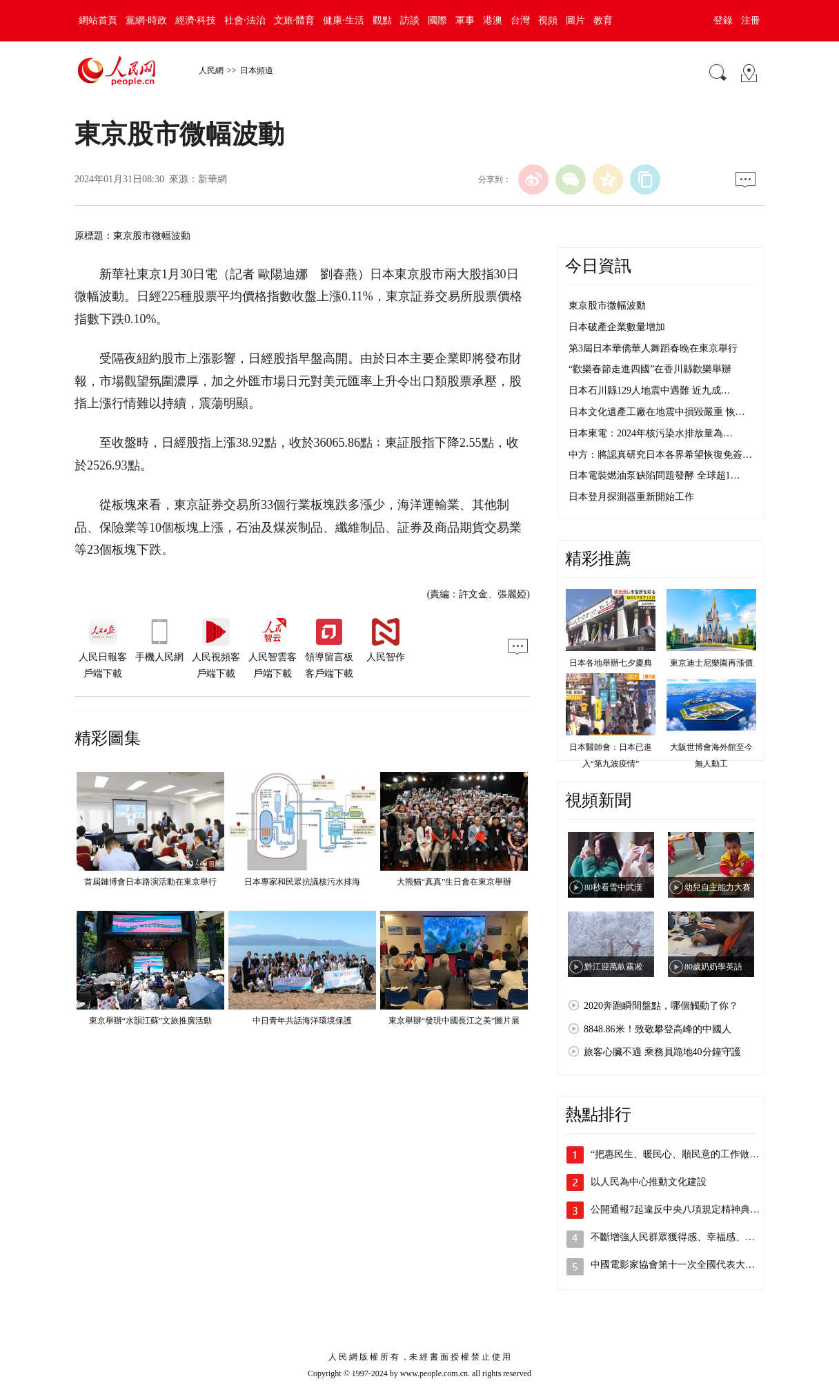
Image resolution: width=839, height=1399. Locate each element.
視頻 (547, 20)
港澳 (492, 20)
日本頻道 (256, 70)
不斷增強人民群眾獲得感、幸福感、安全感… (687, 1237)
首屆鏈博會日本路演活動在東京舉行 (150, 882)
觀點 (382, 20)
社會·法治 (245, 20)
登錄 (723, 20)
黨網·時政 (146, 20)
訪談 (410, 20)
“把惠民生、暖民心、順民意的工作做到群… (684, 1154)
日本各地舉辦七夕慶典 (610, 663)
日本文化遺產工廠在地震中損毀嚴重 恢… (657, 412)
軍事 (465, 20)
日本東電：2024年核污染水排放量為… (651, 433)
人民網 (211, 70)
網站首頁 (98, 20)
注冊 (750, 20)
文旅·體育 (294, 20)
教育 (603, 20)
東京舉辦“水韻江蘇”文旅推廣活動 (151, 1020)
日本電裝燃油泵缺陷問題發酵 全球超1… (654, 475)
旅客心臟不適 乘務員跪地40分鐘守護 (662, 1052)
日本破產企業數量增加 (617, 327)
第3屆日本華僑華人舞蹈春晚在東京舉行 (653, 348)
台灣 (520, 20)
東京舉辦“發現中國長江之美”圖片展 (454, 1020)
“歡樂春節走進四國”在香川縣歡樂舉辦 (650, 369)
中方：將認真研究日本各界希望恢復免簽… (660, 455)
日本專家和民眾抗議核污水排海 (302, 882)
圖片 (575, 20)
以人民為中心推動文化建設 (649, 1182)
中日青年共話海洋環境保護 (302, 1020)
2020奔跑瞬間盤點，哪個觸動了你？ (661, 1006)
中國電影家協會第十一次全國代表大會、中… (687, 1265)
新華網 (212, 179)
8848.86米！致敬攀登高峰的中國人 (657, 1029)
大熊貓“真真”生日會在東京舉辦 (454, 882)
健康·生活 (343, 20)
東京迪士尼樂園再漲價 (711, 663)
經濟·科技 (196, 20)
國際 (437, 20)
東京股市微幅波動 (607, 305)
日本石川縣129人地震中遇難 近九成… (650, 390)
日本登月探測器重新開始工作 (631, 497)
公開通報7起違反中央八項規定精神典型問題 (685, 1209)
